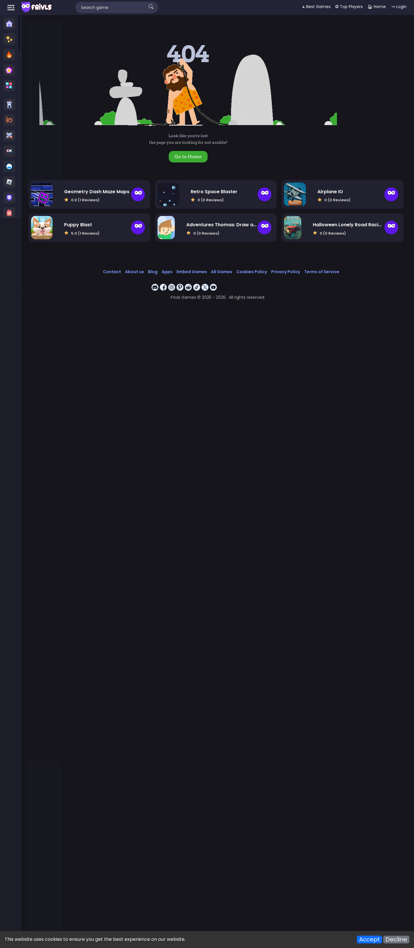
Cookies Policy (272, 266)
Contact (133, 266)
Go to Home (211, 156)
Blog (173, 266)
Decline (396, 939)
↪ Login (399, 6)
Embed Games (212, 266)
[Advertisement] (44, 106)
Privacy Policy (306, 266)
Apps (187, 266)
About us (155, 266)
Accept (369, 939)
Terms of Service (342, 266)
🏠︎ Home (376, 6)
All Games (242, 266)
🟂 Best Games (316, 6)
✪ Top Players (349, 6)
